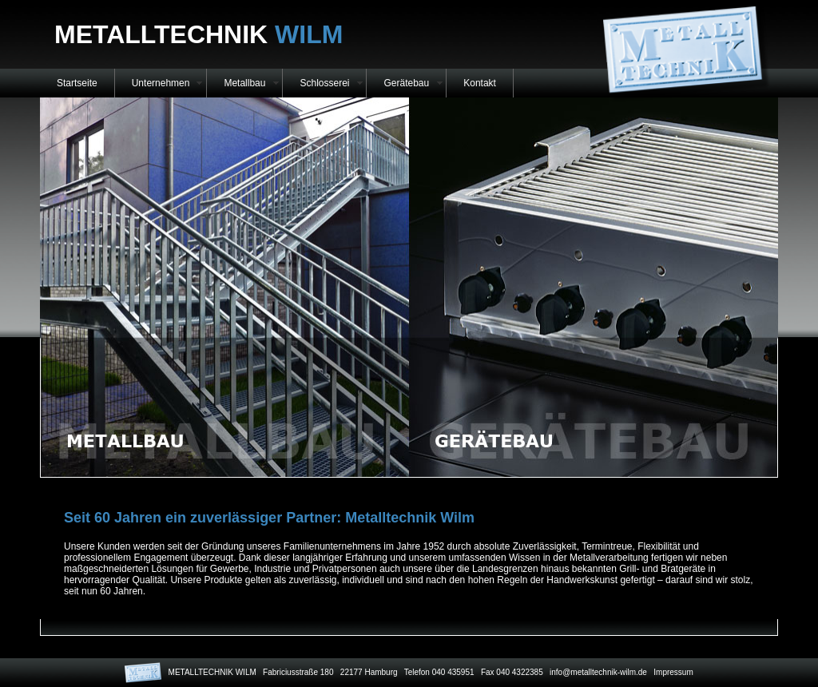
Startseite (77, 83)
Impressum (673, 672)
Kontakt (479, 83)
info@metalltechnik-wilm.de (598, 672)
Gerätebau (406, 83)
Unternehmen (161, 83)
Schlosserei (324, 83)
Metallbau (244, 83)
